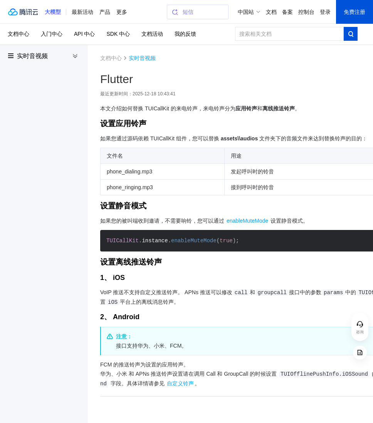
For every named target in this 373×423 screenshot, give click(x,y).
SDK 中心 (118, 34)
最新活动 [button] (82, 12)
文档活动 (152, 34)
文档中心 (18, 34)
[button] (53, 12)
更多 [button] (121, 12)
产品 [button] (104, 12)
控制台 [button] (306, 12)
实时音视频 (32, 56)
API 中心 (84, 34)
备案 (287, 12)
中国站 (246, 12)
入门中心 (51, 34)
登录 (325, 12)
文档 (271, 12)
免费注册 (354, 12)
